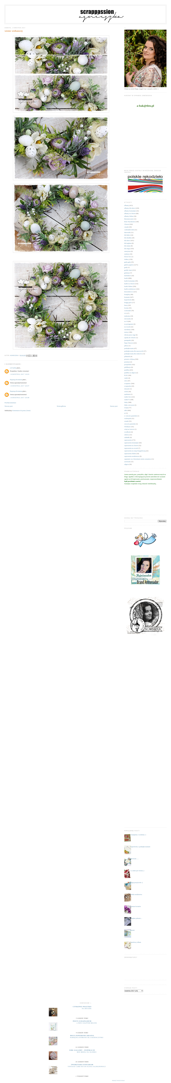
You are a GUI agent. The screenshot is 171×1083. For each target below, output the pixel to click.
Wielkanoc (127, 427)
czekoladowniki (129, 230)
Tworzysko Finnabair (82, 1064)
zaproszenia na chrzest (131, 445)
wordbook (127, 432)
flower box (127, 257)
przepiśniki (127, 364)
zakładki (127, 437)
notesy (126, 332)
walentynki (127, 418)
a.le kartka (13, 368)
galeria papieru (129, 265)
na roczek (127, 327)
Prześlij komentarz (10, 403)
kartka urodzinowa (136, 894)
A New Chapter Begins (86, 1023)
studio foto (127, 397)
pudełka (126, 370)
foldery (126, 259)
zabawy (126, 435)
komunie (127, 297)
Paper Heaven (128, 343)
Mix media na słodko (87, 1052)
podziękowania (129, 348)
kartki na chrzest (129, 284)
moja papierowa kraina (82, 1035)
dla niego (127, 248)
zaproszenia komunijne (131, 443)
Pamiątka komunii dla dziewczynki (86, 1037)
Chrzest (126, 224)
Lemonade (127, 310)
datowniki (127, 232)
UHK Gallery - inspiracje (82, 1050)
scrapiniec (127, 383)
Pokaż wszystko (118, 1080)
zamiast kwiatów (136, 906)
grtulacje (127, 273)
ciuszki (126, 227)
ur (125, 413)
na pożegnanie (128, 324)
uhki (125, 410)
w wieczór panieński (130, 416)
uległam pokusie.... (136, 918)
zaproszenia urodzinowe (131, 456)
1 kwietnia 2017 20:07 (19, 386)
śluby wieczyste (129, 405)
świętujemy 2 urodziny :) (138, 835)
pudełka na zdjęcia (130, 373)
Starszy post (114, 406)
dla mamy (127, 246)
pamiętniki (127, 340)
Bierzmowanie (128, 219)
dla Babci (127, 235)
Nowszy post (9, 406)
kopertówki (127, 300)
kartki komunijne (129, 281)
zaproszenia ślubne (130, 453)
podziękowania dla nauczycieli (133, 351)
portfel (133, 930)
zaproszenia (128, 440)
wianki (126, 421)
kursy (126, 305)
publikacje (127, 367)
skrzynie (127, 389)
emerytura (127, 251)
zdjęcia (126, 464)
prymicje (127, 362)
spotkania (127, 394)
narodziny (127, 329)
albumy (126, 205)
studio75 (127, 399)
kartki (126, 278)
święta (126, 408)
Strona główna (61, 406)
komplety (127, 294)
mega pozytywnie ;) (137, 882)
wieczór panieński (129, 424)
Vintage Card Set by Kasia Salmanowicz (87, 1066)
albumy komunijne (130, 211)
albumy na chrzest (130, 213)
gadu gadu (127, 262)
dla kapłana (127, 243)
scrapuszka (127, 386)
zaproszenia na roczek (131, 448)
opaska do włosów (130, 337)
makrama (127, 316)
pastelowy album (136, 942)
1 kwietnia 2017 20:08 (19, 397)
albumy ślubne (128, 216)
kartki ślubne (128, 286)
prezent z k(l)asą (129, 359)
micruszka (127, 319)
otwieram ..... (135, 859)
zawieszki (127, 461)
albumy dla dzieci (129, 208)
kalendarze (127, 275)
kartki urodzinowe (130, 289)
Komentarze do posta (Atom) (21, 410)
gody (125, 267)
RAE (125, 375)
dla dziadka (127, 238)
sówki (126, 391)
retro (125, 381)
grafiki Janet (128, 270)
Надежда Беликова (16, 379)
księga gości (128, 302)
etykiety (126, 254)
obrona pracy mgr (129, 335)
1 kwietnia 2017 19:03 (19, 374)
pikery (126, 346)
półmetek (127, 356)
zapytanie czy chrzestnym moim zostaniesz (137, 459)
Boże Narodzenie (129, 222)
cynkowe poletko (82, 1006)
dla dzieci (127, 240)
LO (125, 313)
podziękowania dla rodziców (133, 354)
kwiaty (126, 308)
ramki (126, 378)
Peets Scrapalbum (82, 1021)
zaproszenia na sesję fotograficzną (134, 451)
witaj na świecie (129, 429)
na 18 (126, 321)
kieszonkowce (128, 292)
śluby (126, 402)
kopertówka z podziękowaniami (140, 847)
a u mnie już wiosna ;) (137, 870)
